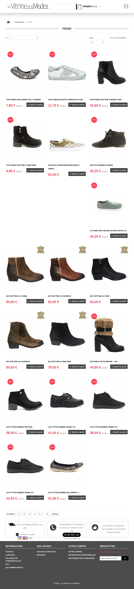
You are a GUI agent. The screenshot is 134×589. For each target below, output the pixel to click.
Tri (6, 38)
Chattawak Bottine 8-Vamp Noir (21, 165)
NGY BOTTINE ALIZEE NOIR (59, 361)
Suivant (55, 514)
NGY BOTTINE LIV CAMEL (16, 296)
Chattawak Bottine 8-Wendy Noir (105, 100)
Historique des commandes (81, 558)
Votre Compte (75, 552)
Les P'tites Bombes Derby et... (62, 427)
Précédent (11, 514)
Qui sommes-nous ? (14, 567)
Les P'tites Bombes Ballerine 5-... (64, 493)
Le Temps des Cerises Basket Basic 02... (108, 231)
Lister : (91, 38)
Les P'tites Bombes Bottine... (20, 427)
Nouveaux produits (46, 552)
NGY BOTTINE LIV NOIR (99, 296)
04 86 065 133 (71, 534)
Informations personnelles (82, 555)
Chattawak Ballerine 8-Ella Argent (23, 100)
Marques (41, 555)
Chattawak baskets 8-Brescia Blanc (65, 100)
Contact (9, 552)
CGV (7, 564)
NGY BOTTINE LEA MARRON (18, 361)
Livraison (10, 555)
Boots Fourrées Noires (101, 165)
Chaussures (19, 22)
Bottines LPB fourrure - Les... (104, 361)
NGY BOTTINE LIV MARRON (59, 296)
